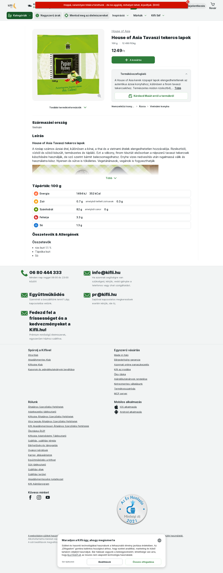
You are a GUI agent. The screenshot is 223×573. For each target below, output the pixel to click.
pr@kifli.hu (104, 294)
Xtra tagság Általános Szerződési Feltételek (52, 421)
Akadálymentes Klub (39, 359)
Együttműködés (46, 294)
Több (178, 88)
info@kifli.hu (106, 272)
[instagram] (39, 497)
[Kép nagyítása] (99, 96)
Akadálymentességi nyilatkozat (45, 479)
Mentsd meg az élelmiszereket (86, 15)
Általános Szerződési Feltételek (45, 406)
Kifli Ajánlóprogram (38, 483)
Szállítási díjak (36, 469)
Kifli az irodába (122, 369)
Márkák (140, 15)
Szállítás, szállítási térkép (42, 440)
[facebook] (30, 497)
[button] (193, 6)
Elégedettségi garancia (127, 359)
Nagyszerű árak (48, 15)
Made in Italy (121, 355)
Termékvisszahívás (124, 388)
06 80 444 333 (45, 272)
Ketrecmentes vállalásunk (128, 383)
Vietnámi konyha (159, 106)
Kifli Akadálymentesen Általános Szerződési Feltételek (58, 426)
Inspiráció (120, 15)
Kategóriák (19, 15)
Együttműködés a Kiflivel (42, 459)
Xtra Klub (33, 355)
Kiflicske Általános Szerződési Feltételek (50, 416)
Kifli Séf (158, 15)
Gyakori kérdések (38, 450)
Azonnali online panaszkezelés (131, 364)
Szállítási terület (37, 474)
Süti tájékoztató (37, 464)
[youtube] (47, 497)
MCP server (120, 393)
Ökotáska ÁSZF (36, 430)
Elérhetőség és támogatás (43, 445)
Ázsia (142, 106)
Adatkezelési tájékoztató (42, 411)
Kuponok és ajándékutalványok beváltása (51, 369)
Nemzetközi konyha (123, 106)
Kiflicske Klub (35, 364)
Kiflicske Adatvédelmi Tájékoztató (47, 435)
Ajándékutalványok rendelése (130, 378)
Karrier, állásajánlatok (40, 455)
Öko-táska (120, 374)
